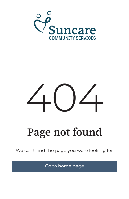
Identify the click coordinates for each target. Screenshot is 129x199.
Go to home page (64, 166)
